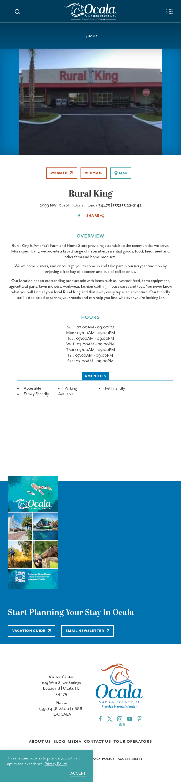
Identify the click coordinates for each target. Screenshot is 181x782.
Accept (78, 773)
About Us (40, 741)
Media (74, 741)
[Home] (90, 11)
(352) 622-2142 (127, 205)
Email (93, 173)
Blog (59, 741)
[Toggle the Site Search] (17, 11)
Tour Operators (133, 741)
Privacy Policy (100, 759)
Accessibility (130, 759)
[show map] (120, 173)
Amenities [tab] (95, 376)
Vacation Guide (31, 631)
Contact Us (97, 741)
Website (62, 173)
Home (91, 36)
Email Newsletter (88, 631)
